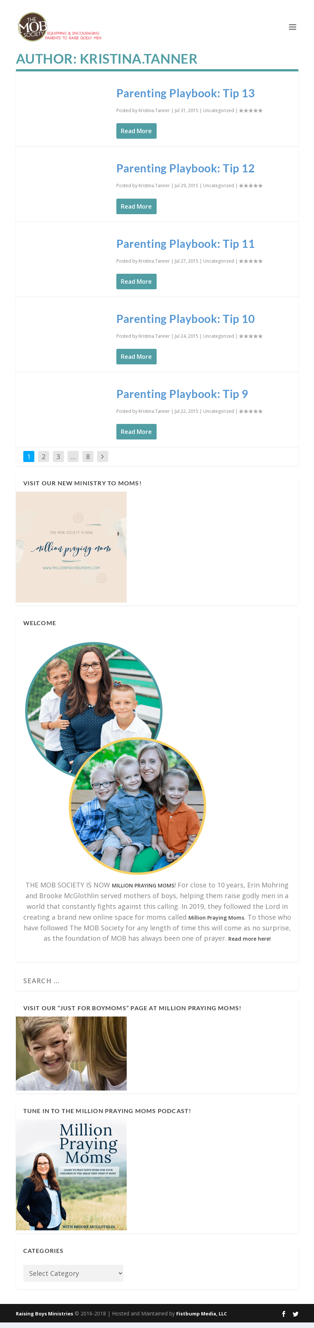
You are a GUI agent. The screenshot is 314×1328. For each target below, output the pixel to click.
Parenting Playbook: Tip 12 (185, 173)
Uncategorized (218, 116)
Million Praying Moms (216, 923)
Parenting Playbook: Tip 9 (182, 399)
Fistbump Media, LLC (201, 1318)
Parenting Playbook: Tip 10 (185, 324)
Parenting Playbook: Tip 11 (185, 248)
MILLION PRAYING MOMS (143, 890)
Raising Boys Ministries (44, 1318)
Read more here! (249, 944)
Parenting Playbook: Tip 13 (185, 98)
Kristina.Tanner (154, 116)
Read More (136, 136)
